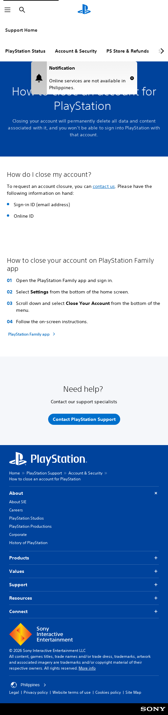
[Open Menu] (7, 10)
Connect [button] (84, 611)
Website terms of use (71, 692)
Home (14, 473)
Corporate (18, 534)
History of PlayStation (28, 542)
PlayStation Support (44, 473)
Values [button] (84, 571)
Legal (14, 692)
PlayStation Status (25, 51)
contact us (104, 186)
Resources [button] (84, 598)
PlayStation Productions (30, 526)
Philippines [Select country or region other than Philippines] (28, 685)
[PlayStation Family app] (32, 334)
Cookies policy (108, 692)
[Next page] (161, 51)
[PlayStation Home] (84, 10)
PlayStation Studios (26, 518)
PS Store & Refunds (127, 51)
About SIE (17, 502)
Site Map (133, 692)
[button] (132, 77)
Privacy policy (36, 692)
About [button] (84, 493)
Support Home (21, 30)
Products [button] (84, 558)
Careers (16, 510)
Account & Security (76, 51)
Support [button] (84, 585)
